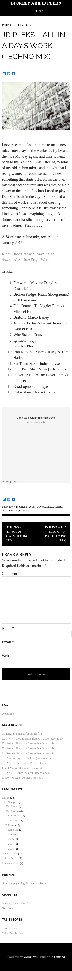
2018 (11, 848)
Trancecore (12, 820)
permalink (23, 510)
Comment (11, 573)
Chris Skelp (24, 25)
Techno (58, 506)
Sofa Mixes (10, 853)
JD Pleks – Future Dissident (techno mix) (26, 772)
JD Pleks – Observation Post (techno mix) (26, 762)
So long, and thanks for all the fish (22, 733)
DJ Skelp (9, 802)
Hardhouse (12, 811)
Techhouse (12, 829)
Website (8, 655)
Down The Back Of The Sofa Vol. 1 (23, 777)
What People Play (12, 933)
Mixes (49, 506)
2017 (11, 843)
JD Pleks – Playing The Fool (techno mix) (26, 758)
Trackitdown (9, 928)
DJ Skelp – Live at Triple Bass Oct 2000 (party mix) (32, 738)
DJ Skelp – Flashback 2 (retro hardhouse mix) (28, 748)
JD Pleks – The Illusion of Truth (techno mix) (54, 534)
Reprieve (7, 908)
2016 (31, 506)
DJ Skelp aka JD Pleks (36, 3)
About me (8, 713)
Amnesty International (15, 903)
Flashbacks (14, 815)
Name (8, 628)
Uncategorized (10, 863)
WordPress (31, 957)
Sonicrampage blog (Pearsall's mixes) (24, 883)
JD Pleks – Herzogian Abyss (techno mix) (17, 534)
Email (8, 642)
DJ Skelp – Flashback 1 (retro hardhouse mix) (28, 753)
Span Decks (11, 858)
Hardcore (11, 806)
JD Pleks (40, 506)
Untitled (59, 957)
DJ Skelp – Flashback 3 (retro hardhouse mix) (28, 743)
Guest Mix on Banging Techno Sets (22, 767)
